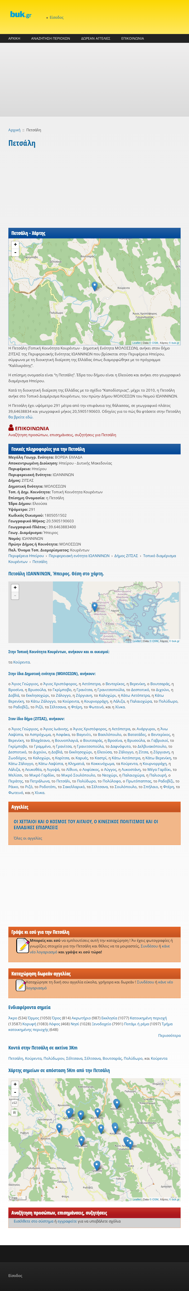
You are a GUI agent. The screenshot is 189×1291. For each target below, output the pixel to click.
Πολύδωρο (168, 701)
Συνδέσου (149, 945)
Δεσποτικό (140, 689)
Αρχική (14, 129)
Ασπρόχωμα (40, 734)
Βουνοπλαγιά (66, 740)
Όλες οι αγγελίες (28, 838)
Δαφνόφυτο (120, 746)
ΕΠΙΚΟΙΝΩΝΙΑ (132, 38)
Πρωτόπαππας (138, 780)
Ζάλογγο (63, 695)
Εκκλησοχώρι (37, 695)
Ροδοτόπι (47, 786)
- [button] (15, 252)
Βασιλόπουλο (109, 734)
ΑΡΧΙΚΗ (14, 38)
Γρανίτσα (84, 689)
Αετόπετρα (91, 683)
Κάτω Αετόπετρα (135, 695)
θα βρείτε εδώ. (20, 416)
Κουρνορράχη (96, 701)
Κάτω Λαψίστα (50, 763)
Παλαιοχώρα (141, 701)
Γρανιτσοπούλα (110, 689)
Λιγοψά (53, 769)
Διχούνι (162, 689)
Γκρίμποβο (62, 689)
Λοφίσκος (90, 769)
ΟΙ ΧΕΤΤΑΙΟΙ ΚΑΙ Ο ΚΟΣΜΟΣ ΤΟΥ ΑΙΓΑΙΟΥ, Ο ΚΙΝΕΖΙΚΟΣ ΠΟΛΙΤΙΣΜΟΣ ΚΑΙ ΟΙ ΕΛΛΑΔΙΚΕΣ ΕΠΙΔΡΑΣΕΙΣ (86, 824)
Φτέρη (76, 706)
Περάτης (15, 780)
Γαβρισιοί (159, 740)
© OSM (153, 342)
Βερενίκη (137, 683)
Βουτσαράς (160, 683)
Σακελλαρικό (74, 786)
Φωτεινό (96, 706)
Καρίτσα (62, 757)
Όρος (56, 1017)
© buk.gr (174, 342)
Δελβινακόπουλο (152, 746)
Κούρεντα (21, 662)
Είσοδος (56, 17)
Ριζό (39, 706)
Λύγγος (110, 769)
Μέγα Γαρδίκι (159, 769)
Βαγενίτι (84, 734)
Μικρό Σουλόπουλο (78, 775)
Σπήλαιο (150, 786)
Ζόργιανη (84, 695)
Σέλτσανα (58, 706)
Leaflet (136, 342)
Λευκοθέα (33, 769)
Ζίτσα (143, 751)
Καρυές (82, 757)
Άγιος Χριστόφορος (60, 683)
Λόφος (54, 1023)
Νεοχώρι (109, 775)
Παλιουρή (157, 775)
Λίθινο (71, 769)
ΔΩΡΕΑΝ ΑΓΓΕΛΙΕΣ (95, 38)
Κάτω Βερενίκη (158, 757)
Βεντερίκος (115, 683)
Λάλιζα (119, 701)
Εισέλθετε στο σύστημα (33, 1221)
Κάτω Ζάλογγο (43, 701)
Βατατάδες (137, 734)
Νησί (75, 1023)
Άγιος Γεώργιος (25, 683)
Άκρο (12, 1017)
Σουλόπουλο (126, 786)
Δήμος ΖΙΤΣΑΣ (126, 555)
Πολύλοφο (112, 780)
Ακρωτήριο (81, 1017)
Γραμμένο (42, 746)
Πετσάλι (63, 780)
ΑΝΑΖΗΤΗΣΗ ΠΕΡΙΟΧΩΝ (50, 38)
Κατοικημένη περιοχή (148, 1017)
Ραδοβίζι (21, 706)
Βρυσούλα (37, 689)
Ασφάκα (63, 734)
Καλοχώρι (107, 695)
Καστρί (101, 757)
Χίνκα (120, 706)
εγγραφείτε (67, 1221)
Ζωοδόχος (17, 757)
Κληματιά (76, 763)
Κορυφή (29, 1023)
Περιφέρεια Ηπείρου (26, 555)
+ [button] (15, 245)
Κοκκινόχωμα (102, 763)
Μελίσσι (15, 775)
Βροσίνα (15, 689)
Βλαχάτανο (40, 740)
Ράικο (13, 786)
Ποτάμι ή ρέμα (136, 1023)
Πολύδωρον (54, 1058)
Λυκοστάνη (131, 769)
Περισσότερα (169, 1035)
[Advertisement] (94, 80)
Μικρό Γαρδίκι (41, 775)
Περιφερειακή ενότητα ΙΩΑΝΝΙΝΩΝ (79, 555)
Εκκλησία (109, 1017)
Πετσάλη (39, 561)
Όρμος (33, 1017)
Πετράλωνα (39, 780)
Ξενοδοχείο (101, 1023)
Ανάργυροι (146, 728)
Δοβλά (13, 695)
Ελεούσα (104, 751)
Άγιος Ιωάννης (55, 728)
